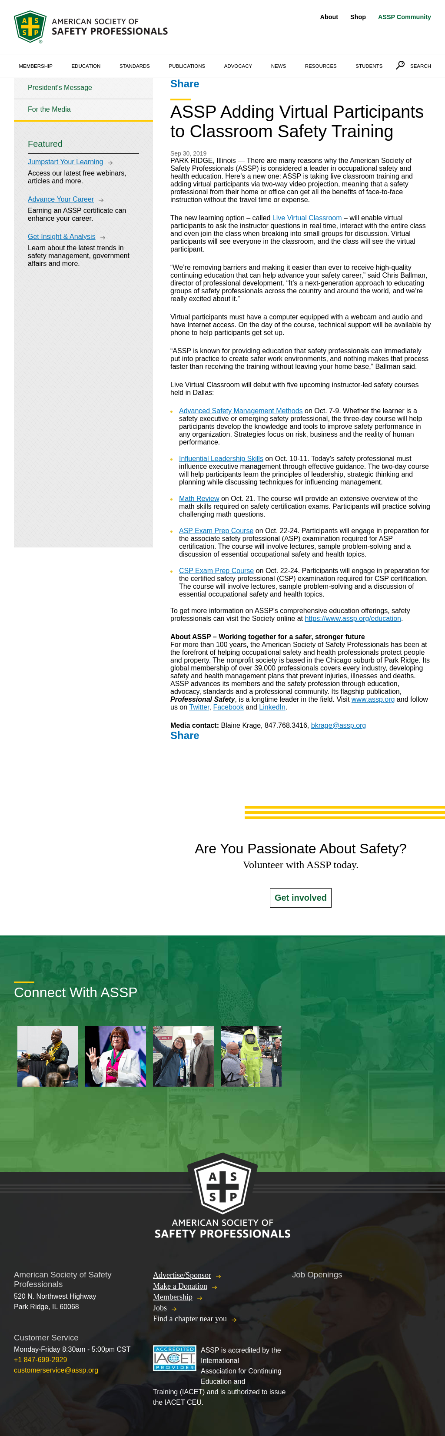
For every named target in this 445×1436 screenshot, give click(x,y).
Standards (135, 66)
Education (85, 66)
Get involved (301, 897)
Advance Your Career (61, 199)
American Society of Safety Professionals (91, 27)
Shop (358, 16)
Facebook (228, 707)
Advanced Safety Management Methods (241, 411)
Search (420, 66)
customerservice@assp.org (56, 1370)
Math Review (199, 498)
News (278, 66)
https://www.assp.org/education (353, 618)
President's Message (60, 87)
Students (368, 66)
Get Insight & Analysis (62, 236)
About (329, 16)
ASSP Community (404, 16)
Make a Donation (180, 1286)
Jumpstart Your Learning (65, 162)
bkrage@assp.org (338, 725)
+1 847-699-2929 (40, 1359)
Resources (321, 66)
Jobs (160, 1307)
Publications (187, 66)
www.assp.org (373, 699)
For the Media (49, 109)
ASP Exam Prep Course (216, 530)
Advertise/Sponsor (182, 1275)
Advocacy (238, 66)
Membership (36, 66)
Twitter (199, 707)
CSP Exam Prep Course (216, 570)
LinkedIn (272, 707)
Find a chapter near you (190, 1318)
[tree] (83, 99)
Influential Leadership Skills (221, 458)
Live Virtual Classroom (307, 218)
